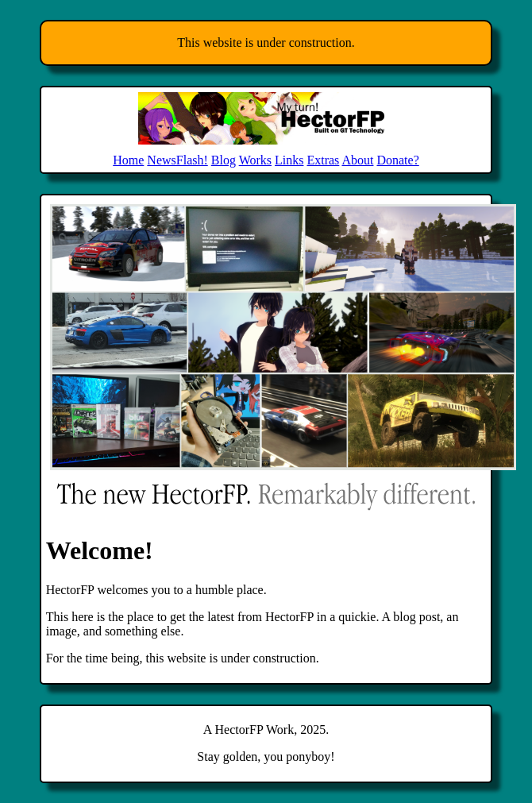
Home (128, 160)
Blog (223, 160)
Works (255, 160)
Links (289, 160)
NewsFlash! (177, 160)
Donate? (397, 160)
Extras (322, 160)
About (357, 160)
